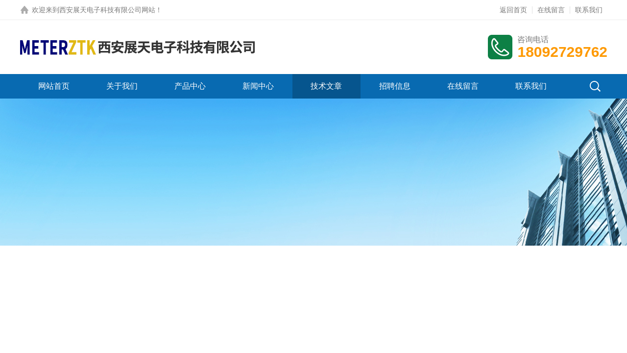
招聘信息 (394, 86)
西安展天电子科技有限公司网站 (107, 10)
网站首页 (54, 86)
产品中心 (190, 86)
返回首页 (513, 10)
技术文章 (326, 86)
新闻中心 (258, 86)
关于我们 (122, 86)
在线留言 (551, 10)
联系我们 (589, 10)
